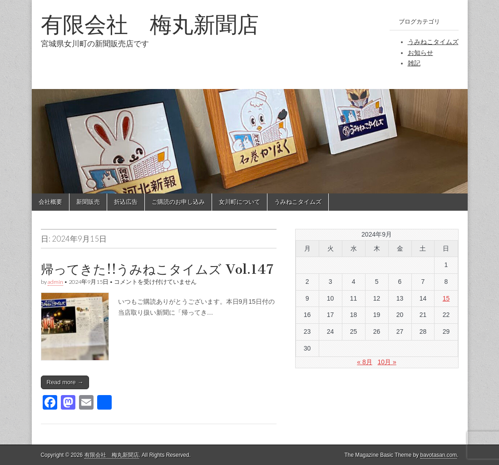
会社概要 (50, 202)
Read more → (65, 382)
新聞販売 (88, 202)
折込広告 (126, 202)
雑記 (414, 63)
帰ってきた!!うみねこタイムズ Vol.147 (157, 269)
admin (55, 281)
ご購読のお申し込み (178, 202)
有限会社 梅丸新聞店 (150, 24)
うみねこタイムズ (433, 41)
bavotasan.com (438, 455)
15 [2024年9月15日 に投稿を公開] (446, 298)
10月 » (386, 362)
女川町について (239, 202)
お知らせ (420, 52)
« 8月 (364, 362)
